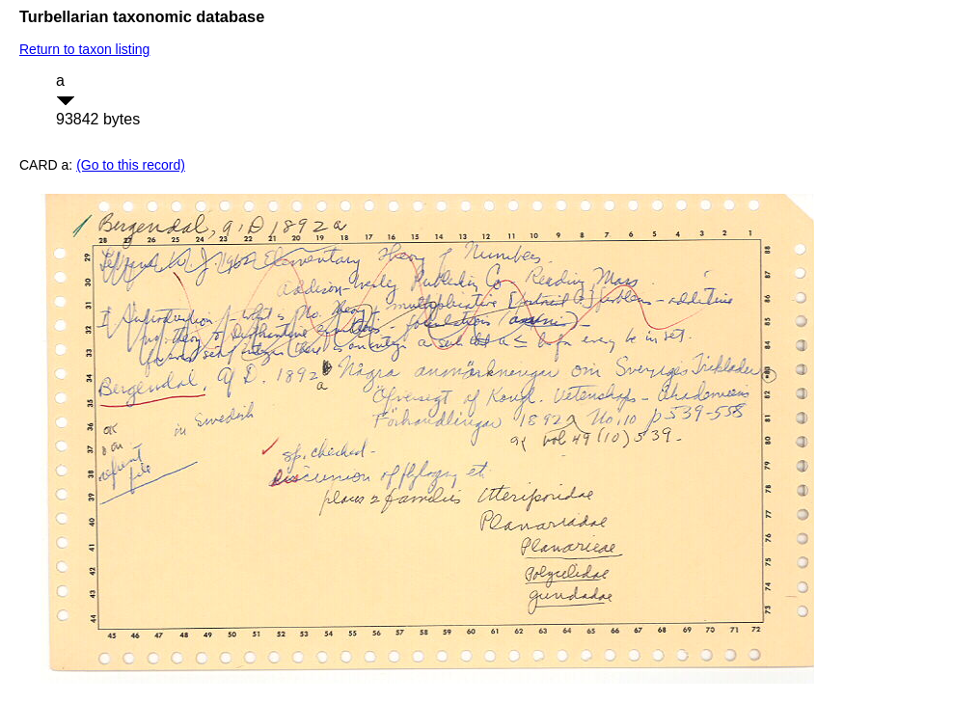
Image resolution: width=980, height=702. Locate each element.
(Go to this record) (130, 165)
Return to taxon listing (84, 49)
